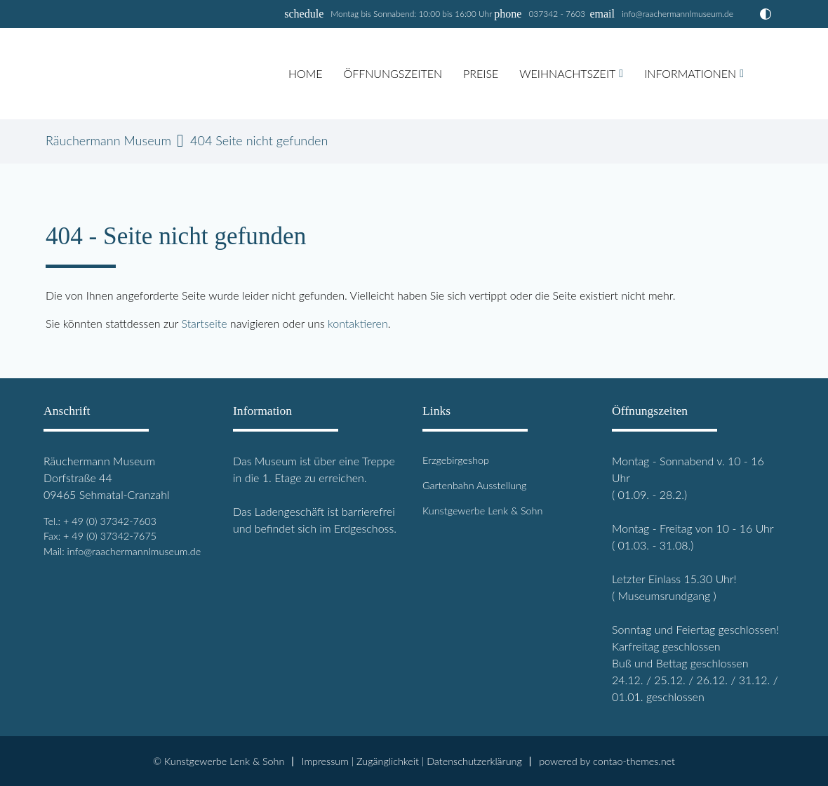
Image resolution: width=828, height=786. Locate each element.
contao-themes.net (634, 761)
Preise (480, 73)
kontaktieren (358, 323)
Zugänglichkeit (387, 761)
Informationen (690, 73)
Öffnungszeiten (393, 73)
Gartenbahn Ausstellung (474, 485)
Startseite (204, 323)
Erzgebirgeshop (455, 460)
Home (305, 73)
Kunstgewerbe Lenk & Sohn (482, 511)
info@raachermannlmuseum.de (677, 13)
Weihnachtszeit (567, 73)
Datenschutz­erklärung (474, 761)
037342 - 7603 (556, 13)
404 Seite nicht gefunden (259, 140)
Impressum (325, 761)
